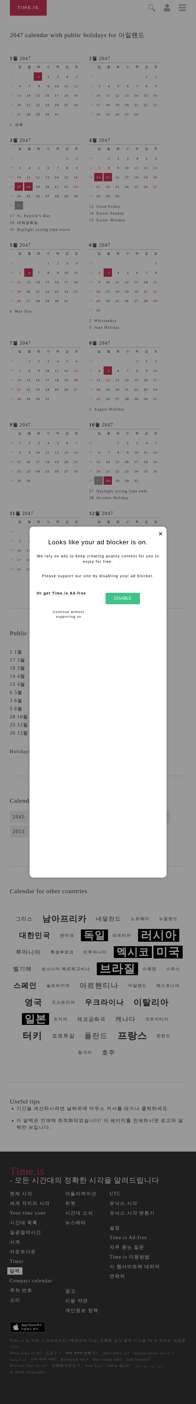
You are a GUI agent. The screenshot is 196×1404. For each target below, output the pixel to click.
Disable (123, 598)
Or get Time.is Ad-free (61, 593)
